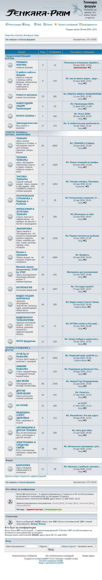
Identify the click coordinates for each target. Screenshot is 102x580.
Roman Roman (38, 524)
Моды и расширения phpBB (51, 563)
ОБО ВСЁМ (22, 381)
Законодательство (27, 123)
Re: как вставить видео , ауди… (82, 78)
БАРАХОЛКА (23, 465)
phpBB (44, 559)
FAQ (37, 24)
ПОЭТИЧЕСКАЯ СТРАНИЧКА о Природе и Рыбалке (25, 200)
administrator (80, 67)
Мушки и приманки (21, 253)
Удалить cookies (12, 476)
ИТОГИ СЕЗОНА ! (26, 116)
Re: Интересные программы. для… (82, 446)
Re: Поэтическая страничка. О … (82, 198)
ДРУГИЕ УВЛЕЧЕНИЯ (23, 392)
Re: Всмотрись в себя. (82, 214)
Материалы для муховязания (82, 272)
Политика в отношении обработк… (82, 62)
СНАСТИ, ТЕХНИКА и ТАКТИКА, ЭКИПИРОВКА (17, 133)
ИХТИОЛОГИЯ (24, 287)
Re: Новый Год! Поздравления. (82, 381)
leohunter (80, 186)
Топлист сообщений (66, 24)
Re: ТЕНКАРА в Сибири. (82, 143)
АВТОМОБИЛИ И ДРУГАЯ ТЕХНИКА (26, 429)
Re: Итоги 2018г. (82, 114)
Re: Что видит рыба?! (82, 286)
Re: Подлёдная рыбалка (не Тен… (82, 369)
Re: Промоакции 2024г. (82, 104)
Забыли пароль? (69, 546)
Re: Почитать (82, 392)
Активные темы (31, 35)
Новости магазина (26, 95)
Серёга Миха (80, 307)
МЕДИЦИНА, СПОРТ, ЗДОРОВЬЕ (23, 415)
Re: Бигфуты (82, 255)
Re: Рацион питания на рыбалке (82, 236)
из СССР (82, 403)
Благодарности (88, 24)
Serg (80, 83)
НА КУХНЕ (22, 405)
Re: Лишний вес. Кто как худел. (82, 415)
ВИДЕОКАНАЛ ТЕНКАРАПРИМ (25, 319)
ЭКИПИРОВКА (24, 228)
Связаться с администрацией (33, 476)
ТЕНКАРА (21, 138)
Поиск (47, 24)
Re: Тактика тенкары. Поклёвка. (82, 181)
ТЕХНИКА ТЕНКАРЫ (22, 158)
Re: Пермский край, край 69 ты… (82, 355)
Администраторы (34, 509)
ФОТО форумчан (25, 341)
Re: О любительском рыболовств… (82, 123)
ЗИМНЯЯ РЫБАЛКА (22, 367)
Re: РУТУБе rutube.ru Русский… (82, 323)
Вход (26, 24)
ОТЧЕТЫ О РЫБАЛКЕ (22, 355)
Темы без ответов (13, 35)
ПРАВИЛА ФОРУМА (22, 63)
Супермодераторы (53, 509)
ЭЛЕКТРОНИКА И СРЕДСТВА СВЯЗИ (26, 445)
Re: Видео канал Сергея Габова (82, 302)
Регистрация (13, 24)
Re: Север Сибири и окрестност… (82, 339)
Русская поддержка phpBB (51, 561)
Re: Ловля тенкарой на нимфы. (82, 162)
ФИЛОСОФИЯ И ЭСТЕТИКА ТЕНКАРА (25, 212)
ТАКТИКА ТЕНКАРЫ (22, 178)
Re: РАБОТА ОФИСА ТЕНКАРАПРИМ (82, 94)
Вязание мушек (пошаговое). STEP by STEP (26, 270)
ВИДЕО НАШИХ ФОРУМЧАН (25, 297)
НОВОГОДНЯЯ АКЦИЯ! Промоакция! (24, 106)
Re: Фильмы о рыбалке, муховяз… (82, 466)
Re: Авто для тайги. (82, 430)
